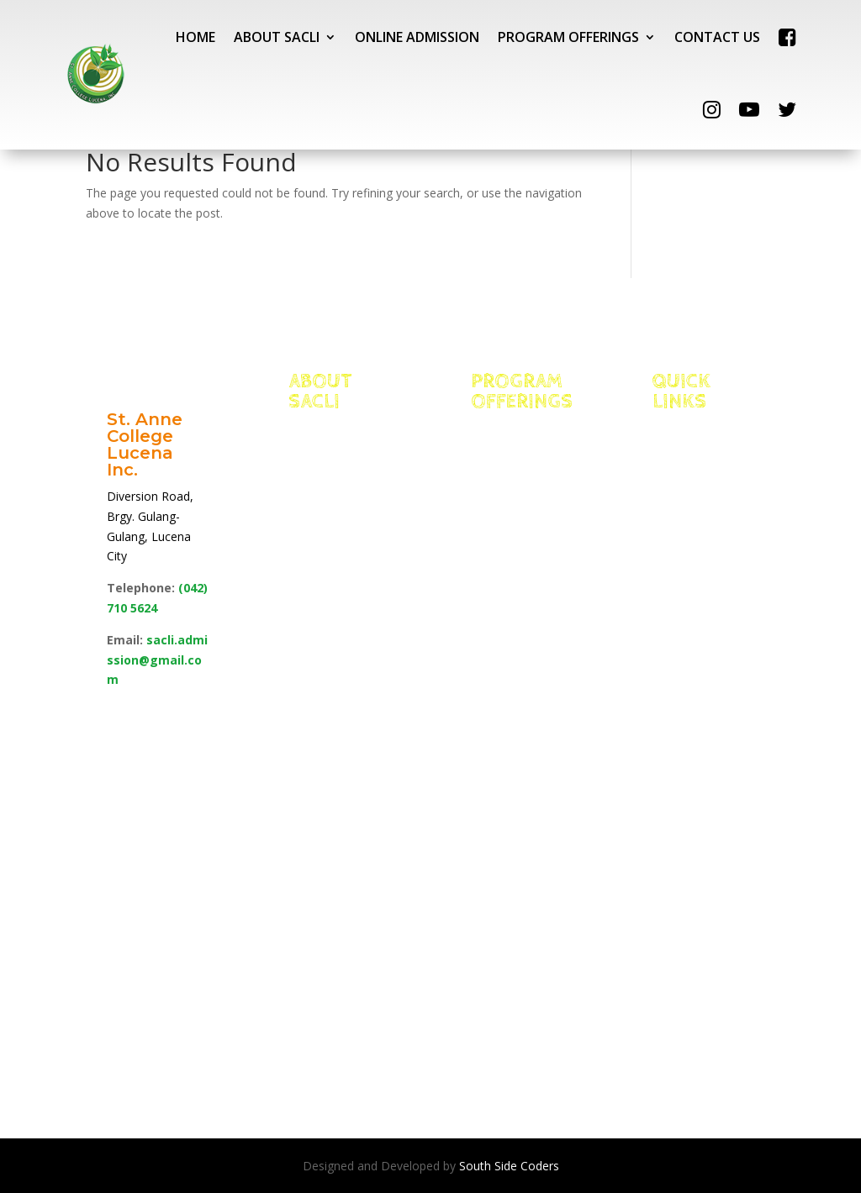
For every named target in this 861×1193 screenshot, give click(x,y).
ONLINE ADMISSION (417, 37)
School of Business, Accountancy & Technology (521, 783)
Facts (330, 491)
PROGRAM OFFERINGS (568, 37)
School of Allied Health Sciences (522, 700)
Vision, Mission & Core (323, 450)
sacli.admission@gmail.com (157, 660)
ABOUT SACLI (277, 37)
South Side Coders (509, 1166)
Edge (327, 512)
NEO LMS (704, 512)
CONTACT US (717, 37)
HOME (195, 37)
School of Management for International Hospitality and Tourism (519, 596)
